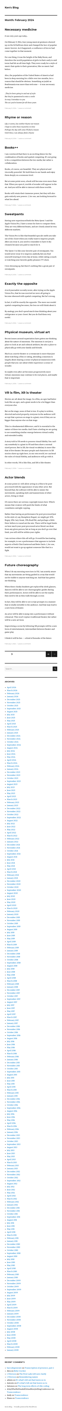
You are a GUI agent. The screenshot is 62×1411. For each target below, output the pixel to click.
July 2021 (10, 860)
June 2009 (11, 1299)
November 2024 (13, 739)
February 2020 (13, 911)
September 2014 (13, 1108)
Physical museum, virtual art (27, 332)
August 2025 (12, 712)
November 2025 (13, 702)
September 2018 (14, 963)
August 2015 (12, 1075)
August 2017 (12, 1002)
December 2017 (13, 990)
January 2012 (12, 1205)
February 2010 (13, 1274)
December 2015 (13, 1063)
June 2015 (11, 1081)
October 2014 (12, 1105)
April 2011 (11, 1232)
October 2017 (12, 996)
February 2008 (13, 1347)
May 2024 (11, 757)
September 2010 (14, 1253)
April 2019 (11, 941)
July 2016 (10, 1041)
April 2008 (11, 1341)
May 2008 (11, 1338)
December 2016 (13, 1026)
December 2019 (13, 917)
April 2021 (11, 869)
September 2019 (13, 926)
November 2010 (13, 1247)
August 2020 (12, 893)
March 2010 (12, 1271)
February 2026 (13, 693)
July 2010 (10, 1259)
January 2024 (12, 769)
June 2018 (11, 972)
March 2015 (12, 1090)
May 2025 (11, 721)
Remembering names (28, 1377)
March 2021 (12, 872)
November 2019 (13, 920)
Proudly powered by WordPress (25, 1407)
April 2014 (11, 1123)
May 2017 (11, 1011)
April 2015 (11, 1087)
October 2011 (12, 1214)
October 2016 (12, 1032)
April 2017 (11, 1014)
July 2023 (11, 787)
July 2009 (11, 1296)
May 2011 (10, 1229)
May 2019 (11, 938)
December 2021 (13, 845)
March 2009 (12, 1308)
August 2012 (12, 1184)
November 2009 (14, 1283)
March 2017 (12, 1017)
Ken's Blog (12, 7)
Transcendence (14, 1392)
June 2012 (11, 1190)
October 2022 (12, 814)
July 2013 (10, 1150)
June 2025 (11, 718)
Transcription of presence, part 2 (39, 1368)
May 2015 (11, 1084)
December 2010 (13, 1244)
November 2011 (13, 1211)
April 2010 (11, 1268)
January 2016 (12, 1059)
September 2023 (14, 781)
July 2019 (10, 932)
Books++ (11, 147)
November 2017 (13, 993)
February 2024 (13, 766)
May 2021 (11, 866)
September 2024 (14, 745)
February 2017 (13, 1020)
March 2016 (12, 1053)
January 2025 (12, 733)
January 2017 (12, 1023)
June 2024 (11, 754)
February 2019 (13, 948)
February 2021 (13, 875)
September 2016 (13, 1035)
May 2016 (11, 1047)
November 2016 (13, 1029)
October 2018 (12, 960)
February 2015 (13, 1093)
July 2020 (11, 896)
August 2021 (12, 857)
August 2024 (12, 748)
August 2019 (12, 929)
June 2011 (11, 1226)
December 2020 (13, 881)
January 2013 (12, 1168)
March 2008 (12, 1344)
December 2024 (13, 736)
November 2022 (13, 811)
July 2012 (10, 1187)
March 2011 (12, 1235)
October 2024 (12, 742)
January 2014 (12, 1132)
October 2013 (12, 1141)
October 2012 (12, 1177)
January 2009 (13, 1314)
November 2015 (13, 1066)
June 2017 (11, 1008)
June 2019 (11, 935)
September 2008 (14, 1326)
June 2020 (11, 899)
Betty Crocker (20, 1371)
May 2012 (11, 1193)
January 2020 (12, 914)
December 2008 (14, 1317)
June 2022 (11, 827)
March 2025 (12, 727)
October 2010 (12, 1250)
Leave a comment (24, 108)
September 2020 (14, 890)
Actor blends (15, 477)
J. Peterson (11, 1374)
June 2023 (11, 790)
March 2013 (12, 1162)
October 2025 (12, 705)
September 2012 (13, 1181)
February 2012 (13, 1202)
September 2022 (14, 817)
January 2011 (12, 1241)
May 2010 (11, 1265)
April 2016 (11, 1050)
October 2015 (12, 1069)
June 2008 (11, 1335)
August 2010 (12, 1256)
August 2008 (12, 1329)
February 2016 (13, 1056)
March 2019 (12, 945)
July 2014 (10, 1114)
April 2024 (11, 760)
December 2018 (13, 954)
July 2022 (11, 823)
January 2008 (13, 1350)
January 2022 (12, 842)
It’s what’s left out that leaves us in (31, 1380)
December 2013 (13, 1135)
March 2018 (12, 981)
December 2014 (13, 1099)
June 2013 (11, 1153)
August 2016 (12, 1038)
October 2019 (12, 923)
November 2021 (13, 848)
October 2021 (12, 851)
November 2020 (14, 884)
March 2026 (12, 690)
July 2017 (10, 1005)
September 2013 (13, 1144)
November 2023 (13, 775)
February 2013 (13, 1165)
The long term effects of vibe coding (33, 1386)
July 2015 (10, 1078)
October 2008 (13, 1323)
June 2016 (11, 1044)
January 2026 (12, 696)
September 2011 (13, 1217)
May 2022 (11, 830)
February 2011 (13, 1238)
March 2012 (12, 1199)
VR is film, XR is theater (23, 392)
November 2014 (13, 1102)
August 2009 (12, 1292)
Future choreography (22, 565)
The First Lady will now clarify (32, 1374)
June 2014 (11, 1117)
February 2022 (13, 839)
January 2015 (12, 1096)
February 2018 (13, 984)
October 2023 (12, 778)
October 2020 (13, 887)
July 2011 (10, 1223)
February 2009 (13, 1311)
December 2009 (14, 1280)
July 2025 (11, 715)
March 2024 (12, 763)
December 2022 (13, 808)
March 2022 (12, 836)
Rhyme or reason (18, 117)
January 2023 (12, 805)
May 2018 (11, 975)
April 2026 (11, 687)
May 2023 (11, 793)
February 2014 (13, 1129)
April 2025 (11, 724)
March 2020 (12, 908)
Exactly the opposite (21, 284)
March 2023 (12, 799)
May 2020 (11, 902)
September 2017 (13, 999)
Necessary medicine (21, 29)
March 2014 (12, 1126)
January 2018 (12, 987)
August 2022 (12, 820)
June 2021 (11, 863)
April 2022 (11, 833)
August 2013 (12, 1147)
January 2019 (12, 951)
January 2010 (12, 1277)
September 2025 (14, 708)
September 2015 (13, 1072)
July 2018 (10, 969)
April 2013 (11, 1159)
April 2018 (11, 978)
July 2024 (11, 751)
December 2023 (13, 772)
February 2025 (13, 730)
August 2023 (12, 784)
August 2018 (12, 966)
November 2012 (13, 1174)
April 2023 (11, 796)
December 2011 (13, 1208)
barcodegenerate (14, 1368)
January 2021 (12, 878)
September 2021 (13, 854)
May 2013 (11, 1156)
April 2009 (11, 1305)
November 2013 (13, 1138)
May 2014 (11, 1120)
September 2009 (14, 1289)
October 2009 (13, 1286)
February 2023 (13, 802)
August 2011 (12, 1220)
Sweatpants (14, 214)
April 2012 (11, 1196)
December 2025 (13, 699)
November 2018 (13, 957)
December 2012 (13, 1171)
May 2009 (11, 1302)
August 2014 (12, 1111)
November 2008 (14, 1320)
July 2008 (11, 1332)
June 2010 (11, 1262)
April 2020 (11, 905)
